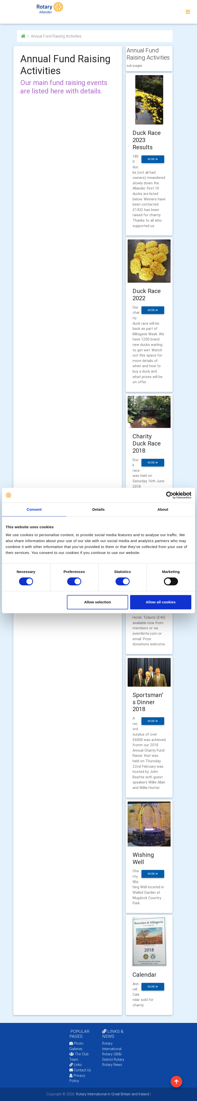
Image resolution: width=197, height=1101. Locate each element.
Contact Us (80, 1070)
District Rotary (113, 1059)
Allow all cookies (161, 602)
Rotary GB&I (111, 1054)
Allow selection (97, 602)
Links (75, 1064)
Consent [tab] (34, 509)
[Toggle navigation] (188, 11)
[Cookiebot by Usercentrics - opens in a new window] (169, 495)
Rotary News (112, 1064)
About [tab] (163, 509)
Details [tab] (98, 509)
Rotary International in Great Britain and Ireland (112, 1094)
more (153, 159)
